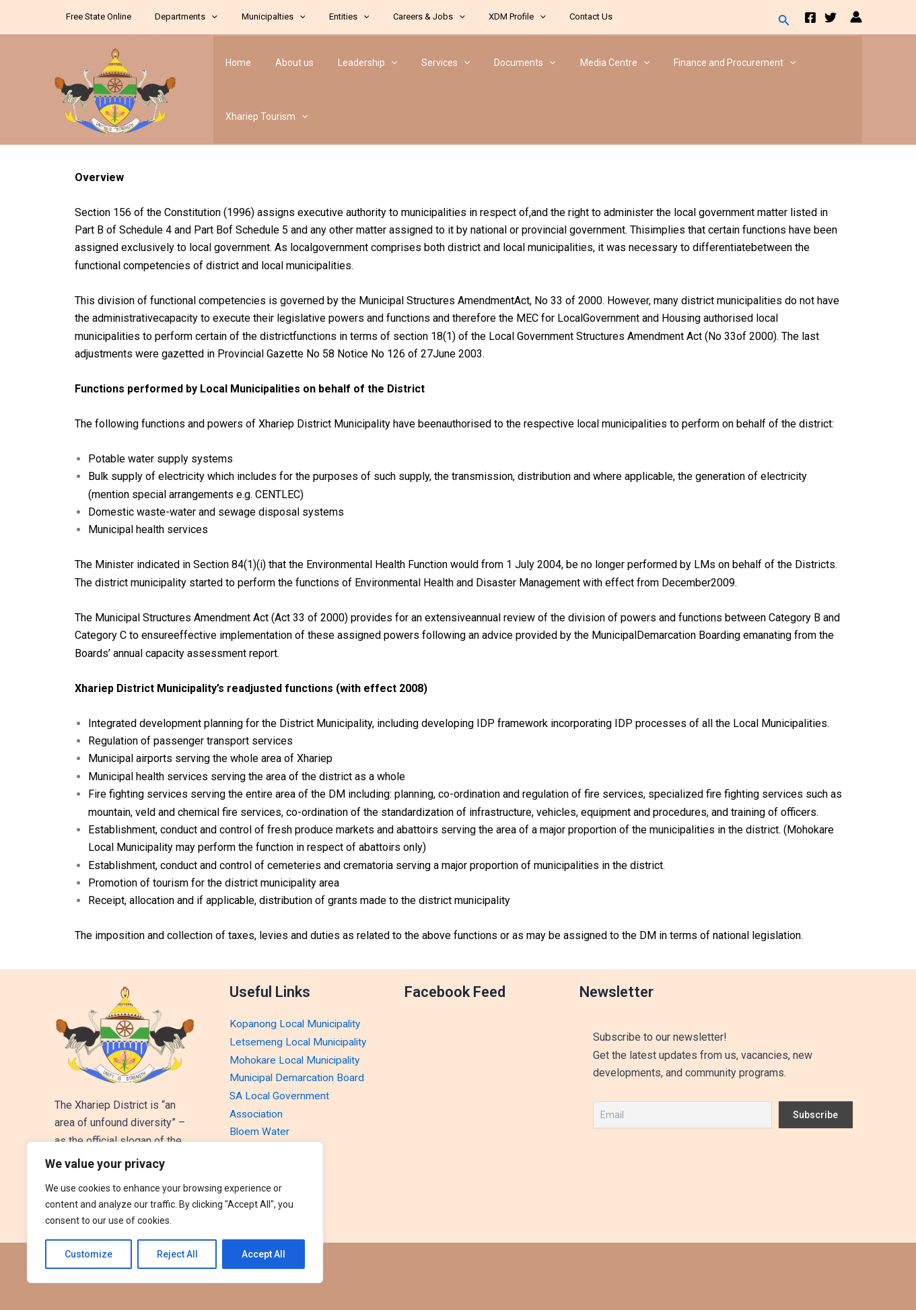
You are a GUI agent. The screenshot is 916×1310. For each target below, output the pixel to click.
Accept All (263, 1254)
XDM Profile (483, 17)
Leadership (354, 63)
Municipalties (257, 17)
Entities (327, 17)
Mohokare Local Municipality (297, 1059)
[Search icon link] (784, 21)
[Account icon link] (856, 17)
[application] (203, 17)
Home (235, 62)
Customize (88, 1254)
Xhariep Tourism (264, 116)
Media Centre (585, 63)
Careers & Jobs (401, 17)
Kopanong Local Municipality (297, 1023)
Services (426, 63)
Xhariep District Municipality (193, 89)
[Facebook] (810, 17)
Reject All (177, 1254)
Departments (177, 17)
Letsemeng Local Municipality (300, 1041)
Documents (500, 63)
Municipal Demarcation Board (298, 1077)
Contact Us (549, 16)
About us (286, 62)
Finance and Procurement (700, 63)
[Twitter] (830, 17)
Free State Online (96, 16)
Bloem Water (260, 1130)
